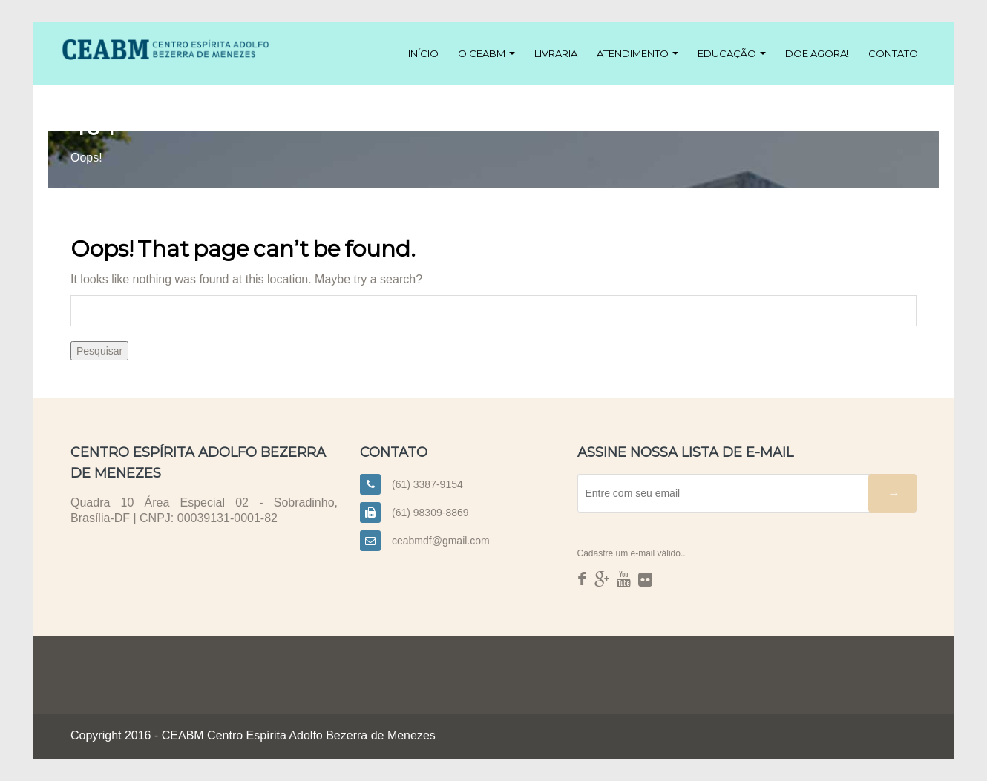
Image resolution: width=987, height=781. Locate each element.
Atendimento (637, 53)
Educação (732, 53)
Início (423, 53)
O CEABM (486, 53)
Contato (893, 53)
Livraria (555, 53)
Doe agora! (817, 53)
